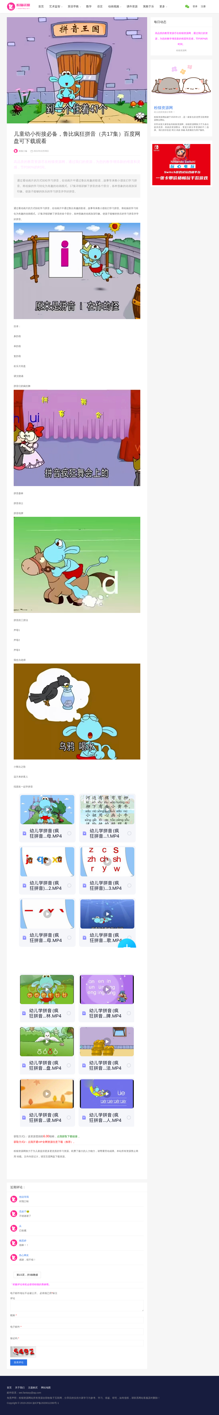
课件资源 (132, 6)
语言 (100, 6)
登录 (195, 6)
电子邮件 (15, 1326)
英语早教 (73, 6)
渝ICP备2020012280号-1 (45, 1403)
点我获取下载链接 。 (69, 1136)
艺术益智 (54, 6)
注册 (203, 6)
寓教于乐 (148, 6)
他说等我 (24, 1196)
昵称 (13, 1315)
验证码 (14, 1338)
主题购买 (33, 1387)
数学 (89, 6)
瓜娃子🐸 (24, 1211)
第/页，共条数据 (27, 1274)
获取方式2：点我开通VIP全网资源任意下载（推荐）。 (45, 1141)
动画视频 (113, 6)
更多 (162, 6)
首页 (41, 6)
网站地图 (46, 1387)
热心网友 (24, 1255)
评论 (12, 1298)
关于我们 (20, 1387)
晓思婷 (22, 1240)
